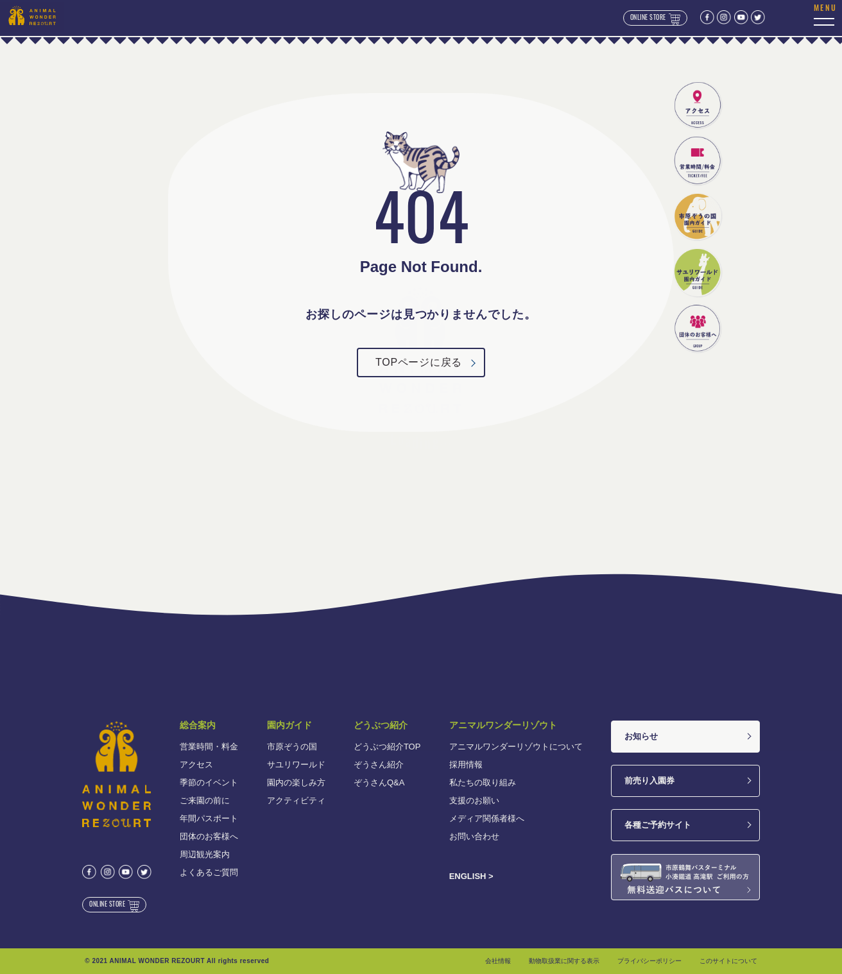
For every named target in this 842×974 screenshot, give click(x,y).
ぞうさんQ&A (379, 782)
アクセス (196, 764)
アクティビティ (296, 800)
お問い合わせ (474, 836)
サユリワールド (296, 764)
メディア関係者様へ (486, 818)
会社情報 (498, 960)
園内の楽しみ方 (296, 782)
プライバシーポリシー (649, 960)
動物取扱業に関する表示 (564, 960)
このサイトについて (728, 960)
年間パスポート (209, 818)
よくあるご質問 (209, 872)
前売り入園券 (649, 780)
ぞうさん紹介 (379, 764)
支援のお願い (474, 800)
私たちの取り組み (482, 782)
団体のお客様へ (209, 836)
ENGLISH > (471, 876)
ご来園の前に (205, 800)
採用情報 (466, 764)
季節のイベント (209, 782)
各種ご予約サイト (657, 825)
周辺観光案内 (205, 854)
